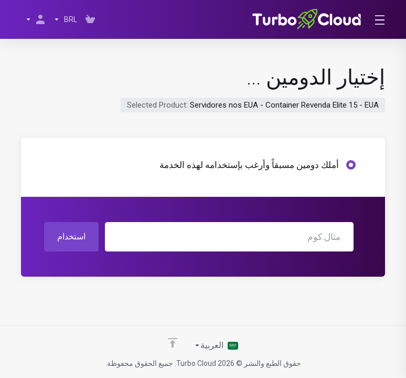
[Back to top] (172, 343)
